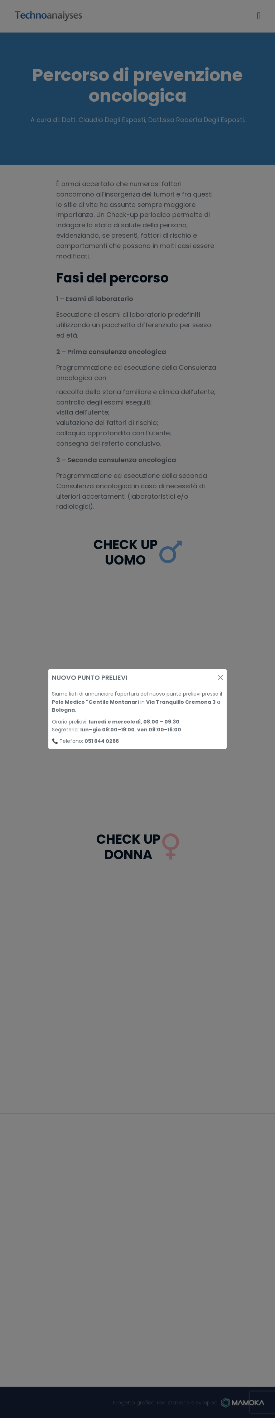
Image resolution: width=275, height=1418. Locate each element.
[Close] (220, 677)
